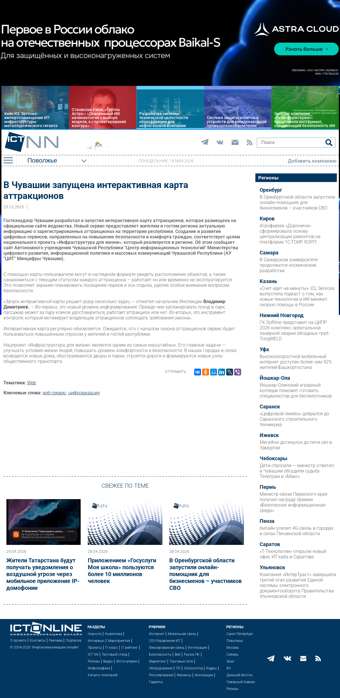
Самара (269, 253)
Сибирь (232, 654)
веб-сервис (54, 393)
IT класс (111, 648)
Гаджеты (156, 682)
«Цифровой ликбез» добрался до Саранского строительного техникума (294, 419)
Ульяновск (272, 567)
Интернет (156, 634)
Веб (177, 654)
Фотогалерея (126, 661)
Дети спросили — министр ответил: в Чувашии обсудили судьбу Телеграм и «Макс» (297, 471)
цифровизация (84, 393)
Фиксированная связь (166, 648)
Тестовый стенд (114, 654)
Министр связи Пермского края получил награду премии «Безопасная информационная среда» (293, 502)
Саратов (270, 544)
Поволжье (234, 641)
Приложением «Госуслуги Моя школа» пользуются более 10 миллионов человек (122, 570)
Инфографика (99, 668)
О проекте (18, 640)
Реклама (55, 640)
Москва (232, 648)
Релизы (94, 661)
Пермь (268, 487)
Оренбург (271, 190)
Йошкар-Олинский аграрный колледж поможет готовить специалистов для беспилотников (296, 390)
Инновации (204, 675)
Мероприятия (119, 641)
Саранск (270, 407)
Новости (95, 634)
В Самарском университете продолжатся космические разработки (289, 265)
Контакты (37, 640)
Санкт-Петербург (239, 634)
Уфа (264, 349)
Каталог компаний (103, 675)
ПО (178, 668)
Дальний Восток (239, 675)
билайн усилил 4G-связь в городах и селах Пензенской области (296, 530)
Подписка (73, 640)
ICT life (93, 654)
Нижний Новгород (281, 315)
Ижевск (269, 435)
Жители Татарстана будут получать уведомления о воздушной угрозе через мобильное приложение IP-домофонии (42, 574)
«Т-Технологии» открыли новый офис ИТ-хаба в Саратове (293, 554)
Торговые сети (181, 661)
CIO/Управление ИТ (164, 641)
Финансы (184, 675)
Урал (230, 661)
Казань (268, 281)
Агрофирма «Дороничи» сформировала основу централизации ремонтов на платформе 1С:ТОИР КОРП (290, 234)
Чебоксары (273, 458)
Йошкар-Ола (275, 378)
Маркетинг (157, 661)
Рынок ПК (192, 654)
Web (31, 382)
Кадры (211, 668)
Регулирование (161, 675)
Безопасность (160, 654)
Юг (228, 668)
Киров (267, 219)
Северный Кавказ (240, 682)
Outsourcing (193, 668)
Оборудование (160, 668)
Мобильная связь (182, 634)
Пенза (267, 521)
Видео (108, 661)
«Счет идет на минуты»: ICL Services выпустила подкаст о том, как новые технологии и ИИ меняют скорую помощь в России (297, 296)
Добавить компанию (312, 161)
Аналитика (113, 634)
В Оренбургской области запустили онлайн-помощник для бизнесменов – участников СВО (205, 574)
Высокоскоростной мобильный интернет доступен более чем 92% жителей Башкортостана (296, 362)
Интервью (96, 641)
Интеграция (197, 648)
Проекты (95, 648)
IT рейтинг (129, 648)
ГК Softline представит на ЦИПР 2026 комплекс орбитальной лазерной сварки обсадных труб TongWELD (294, 330)
